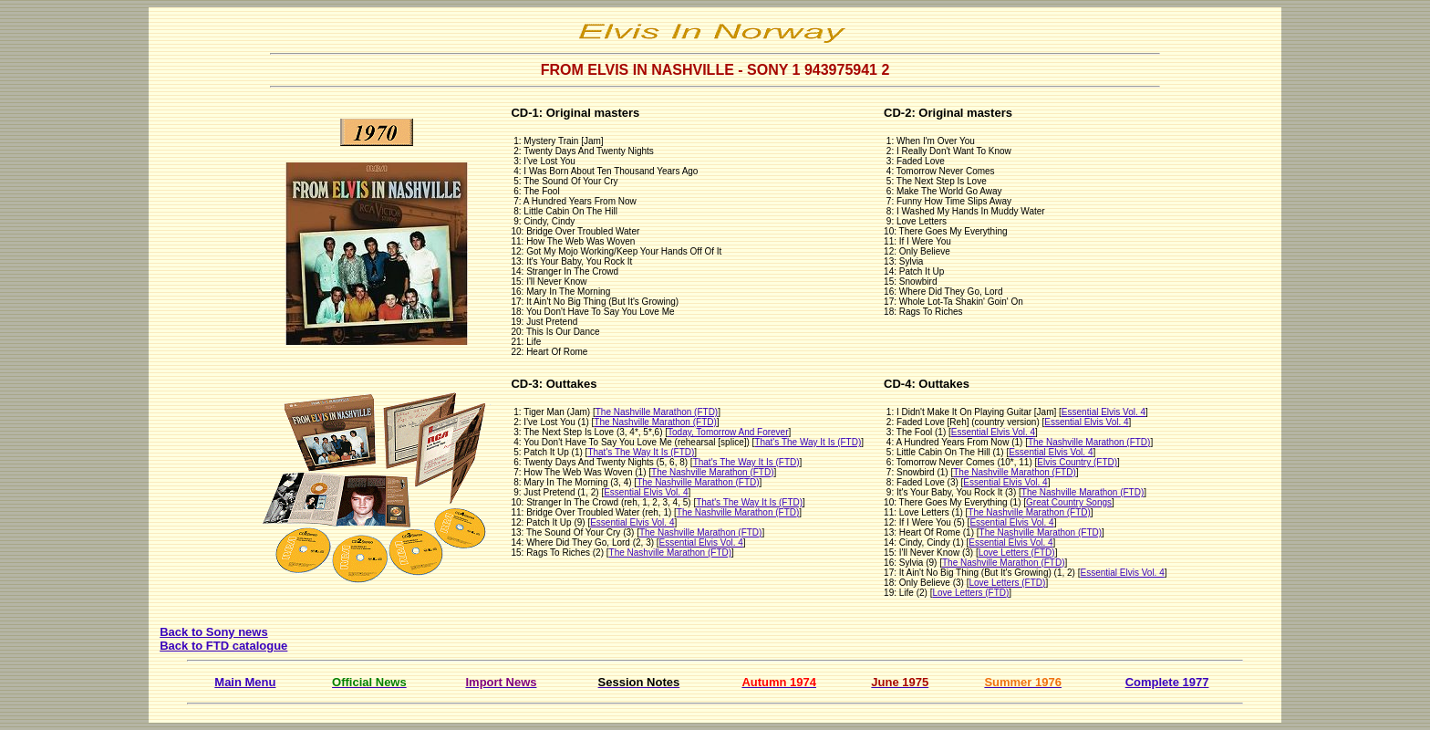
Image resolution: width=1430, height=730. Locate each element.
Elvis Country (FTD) (1077, 462)
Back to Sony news (213, 632)
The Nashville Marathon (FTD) (657, 412)
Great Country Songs (1069, 502)
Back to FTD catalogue (223, 645)
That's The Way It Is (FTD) (807, 442)
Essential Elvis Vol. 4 (646, 492)
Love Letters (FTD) (1017, 553)
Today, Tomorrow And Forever (728, 432)
